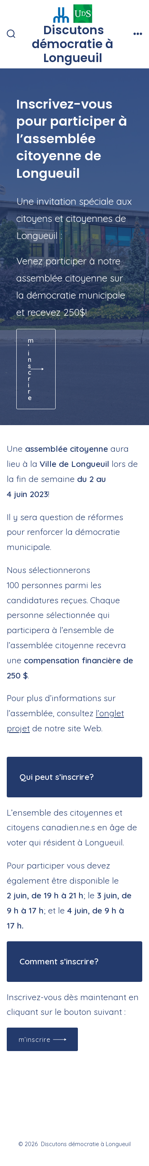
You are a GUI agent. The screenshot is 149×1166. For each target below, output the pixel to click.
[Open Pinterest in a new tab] (111, 1123)
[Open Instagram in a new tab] (76, 1123)
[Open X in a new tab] (57, 1123)
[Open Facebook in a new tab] (38, 1123)
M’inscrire (34, 1040)
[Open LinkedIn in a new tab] (93, 1123)
